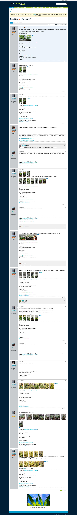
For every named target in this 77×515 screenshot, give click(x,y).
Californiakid (14, 365)
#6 (65, 169)
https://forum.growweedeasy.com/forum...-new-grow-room (29, 162)
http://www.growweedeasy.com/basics (24, 121)
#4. (64, 145)
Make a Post (17, 7)
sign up (34, 14)
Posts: (13, 34)
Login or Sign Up (64, 0)
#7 (65, 207)
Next (65, 490)
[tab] (11, 23)
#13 (65, 380)
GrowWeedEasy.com (60, 7)
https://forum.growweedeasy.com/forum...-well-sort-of (26, 55)
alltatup (23, 300)
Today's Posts (12, 9)
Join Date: (12, 101)
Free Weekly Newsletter (32, 9)
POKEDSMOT (14, 30)
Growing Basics (24, 7)
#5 (65, 151)
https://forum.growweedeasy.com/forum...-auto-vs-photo (26, 138)
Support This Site (25, 9)
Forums (11, 7)
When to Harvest (39, 7)
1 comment (22, 143)
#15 (65, 449)
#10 (65, 306)
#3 (65, 94)
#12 (65, 361)
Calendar (20, 9)
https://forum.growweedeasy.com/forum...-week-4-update (26, 140)
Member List (16, 9)
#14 (65, 411)
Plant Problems (32, 7)
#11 (65, 343)
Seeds (46, 7)
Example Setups (52, 7)
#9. (64, 300)
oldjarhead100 (13, 129)
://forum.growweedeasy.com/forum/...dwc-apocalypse (31, 42)
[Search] (61, 4)
